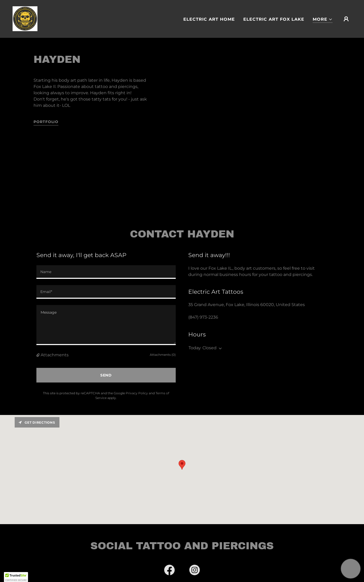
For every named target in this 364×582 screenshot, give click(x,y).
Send (106, 375)
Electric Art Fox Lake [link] (273, 19)
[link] (25, 18)
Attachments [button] (55, 354)
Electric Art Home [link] (209, 19)
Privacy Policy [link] (137, 393)
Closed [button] (209, 347)
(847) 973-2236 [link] (203, 317)
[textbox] (106, 272)
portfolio (46, 121)
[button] (323, 19)
